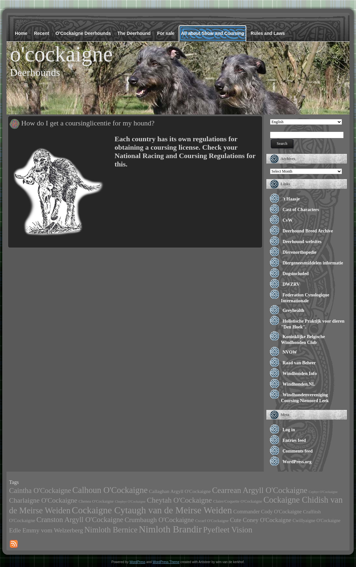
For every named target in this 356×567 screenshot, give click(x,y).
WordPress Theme (165, 562)
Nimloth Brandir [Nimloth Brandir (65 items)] (170, 529)
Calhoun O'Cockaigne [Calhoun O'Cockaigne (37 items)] (110, 490)
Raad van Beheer (299, 362)
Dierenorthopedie (300, 252)
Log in (289, 429)
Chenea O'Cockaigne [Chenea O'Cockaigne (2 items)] (96, 501)
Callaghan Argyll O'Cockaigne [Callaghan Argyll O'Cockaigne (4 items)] (180, 491)
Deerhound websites (302, 241)
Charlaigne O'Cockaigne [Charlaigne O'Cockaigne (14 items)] (43, 500)
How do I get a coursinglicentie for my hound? (88, 123)
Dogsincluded (296, 273)
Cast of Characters (301, 209)
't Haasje (291, 199)
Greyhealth (293, 310)
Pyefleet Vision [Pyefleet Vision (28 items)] (227, 529)
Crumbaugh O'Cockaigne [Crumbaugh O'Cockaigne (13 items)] (159, 520)
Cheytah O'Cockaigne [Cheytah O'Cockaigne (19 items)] (179, 500)
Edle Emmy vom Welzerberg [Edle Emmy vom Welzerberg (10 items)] (46, 530)
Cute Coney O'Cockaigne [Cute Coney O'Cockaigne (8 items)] (260, 520)
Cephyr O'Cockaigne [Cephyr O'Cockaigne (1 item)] (323, 492)
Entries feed (294, 440)
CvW (288, 220)
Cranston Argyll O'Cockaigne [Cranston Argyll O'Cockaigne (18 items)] (80, 520)
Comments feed (298, 451)
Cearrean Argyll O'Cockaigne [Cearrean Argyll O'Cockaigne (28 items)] (259, 490)
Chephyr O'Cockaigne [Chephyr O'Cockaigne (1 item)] (130, 501)
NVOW (290, 352)
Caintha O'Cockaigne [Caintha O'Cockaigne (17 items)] (40, 491)
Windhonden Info (300, 373)
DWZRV (291, 284)
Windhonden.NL (299, 384)
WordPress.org (297, 461)
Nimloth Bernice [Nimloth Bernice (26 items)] (111, 529)
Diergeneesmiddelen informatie (313, 263)
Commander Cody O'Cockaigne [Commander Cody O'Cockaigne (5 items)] (267, 511)
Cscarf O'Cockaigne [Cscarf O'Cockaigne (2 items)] (211, 521)
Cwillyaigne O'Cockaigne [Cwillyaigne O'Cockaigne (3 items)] (316, 520)
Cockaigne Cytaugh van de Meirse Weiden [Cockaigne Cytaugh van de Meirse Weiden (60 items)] (152, 510)
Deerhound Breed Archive (308, 231)
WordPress (137, 562)
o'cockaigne (61, 54)
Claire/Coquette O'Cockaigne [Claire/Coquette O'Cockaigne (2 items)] (237, 501)
